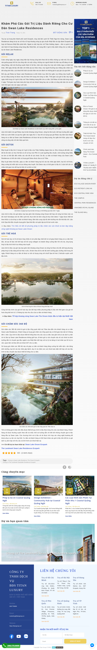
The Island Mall (81, 212)
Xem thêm (6, 513)
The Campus (79, 198)
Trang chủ (6, 10)
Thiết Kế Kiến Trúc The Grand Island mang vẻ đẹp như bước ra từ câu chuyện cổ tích (89, 138)
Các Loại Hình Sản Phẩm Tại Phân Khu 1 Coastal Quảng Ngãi (78, 500)
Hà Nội (16, 557)
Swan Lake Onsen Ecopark (36, 444)
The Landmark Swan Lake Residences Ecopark (20, 448)
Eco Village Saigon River (85, 184)
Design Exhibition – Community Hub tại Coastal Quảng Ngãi (90, 84)
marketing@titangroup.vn (59, 4)
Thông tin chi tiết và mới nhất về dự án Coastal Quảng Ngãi (90, 125)
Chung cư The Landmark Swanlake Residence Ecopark (19, 462)
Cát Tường (6, 503)
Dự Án (24, 10)
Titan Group (43, 647)
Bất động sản (60, 33)
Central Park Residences (85, 203)
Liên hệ (74, 10)
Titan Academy (64, 10)
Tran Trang (10, 33)
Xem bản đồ (45, 596)
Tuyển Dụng (83, 10)
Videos (42, 10)
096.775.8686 (39, 4)
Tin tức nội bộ (51, 10)
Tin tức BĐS (33, 10)
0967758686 (13, 606)
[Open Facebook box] (88, 14)
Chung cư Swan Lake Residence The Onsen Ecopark (23, 460)
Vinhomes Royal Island (84, 207)
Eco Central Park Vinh (83, 193)
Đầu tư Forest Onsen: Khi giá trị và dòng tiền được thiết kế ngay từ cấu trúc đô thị (90, 111)
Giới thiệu (16, 10)
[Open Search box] (94, 10)
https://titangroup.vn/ (15, 626)
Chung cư (9, 557)
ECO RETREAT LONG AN (83, 188)
